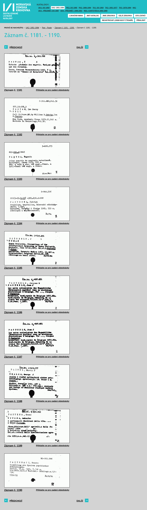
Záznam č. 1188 (13, 401)
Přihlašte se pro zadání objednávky (52, 90)
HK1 (134, 8)
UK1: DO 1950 (44, 8)
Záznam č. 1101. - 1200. (64, 28)
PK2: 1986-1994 (85, 8)
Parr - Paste (47, 28)
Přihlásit (140, 20)
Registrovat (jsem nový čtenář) (117, 20)
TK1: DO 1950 (98, 8)
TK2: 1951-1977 (111, 8)
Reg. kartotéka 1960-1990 (95, 11)
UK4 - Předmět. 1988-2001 (71, 11)
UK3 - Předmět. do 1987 (48, 11)
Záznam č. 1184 (13, 223)
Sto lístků (140, 16)
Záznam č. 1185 (13, 268)
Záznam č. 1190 (13, 490)
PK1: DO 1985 (71, 8)
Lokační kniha (76, 16)
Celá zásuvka (125, 16)
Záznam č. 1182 (13, 134)
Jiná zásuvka (108, 16)
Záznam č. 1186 (13, 312)
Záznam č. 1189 (13, 445)
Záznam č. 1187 (13, 357)
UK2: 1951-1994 (58, 8)
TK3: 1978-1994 (125, 8)
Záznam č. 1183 (13, 179)
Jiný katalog (93, 16)
